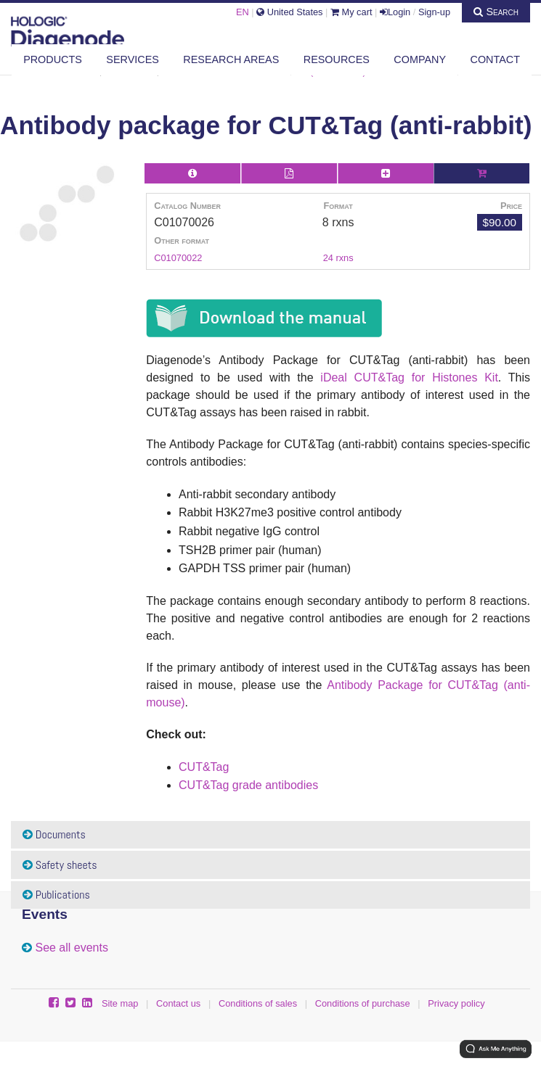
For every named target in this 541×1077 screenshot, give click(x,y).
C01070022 (178, 257)
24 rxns (338, 257)
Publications (56, 894)
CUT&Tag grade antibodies (248, 785)
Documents (54, 834)
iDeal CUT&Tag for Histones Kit (409, 377)
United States (289, 12)
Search (495, 11)
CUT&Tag (204, 767)
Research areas (231, 59)
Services (132, 59)
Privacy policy (456, 1003)
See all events (71, 947)
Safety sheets (60, 864)
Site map (120, 1003)
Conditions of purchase (362, 1003)
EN (242, 12)
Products (52, 59)
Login (395, 12)
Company (420, 59)
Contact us (178, 1003)
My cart (351, 12)
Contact (495, 59)
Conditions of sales (258, 1003)
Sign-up (434, 12)
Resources (337, 59)
